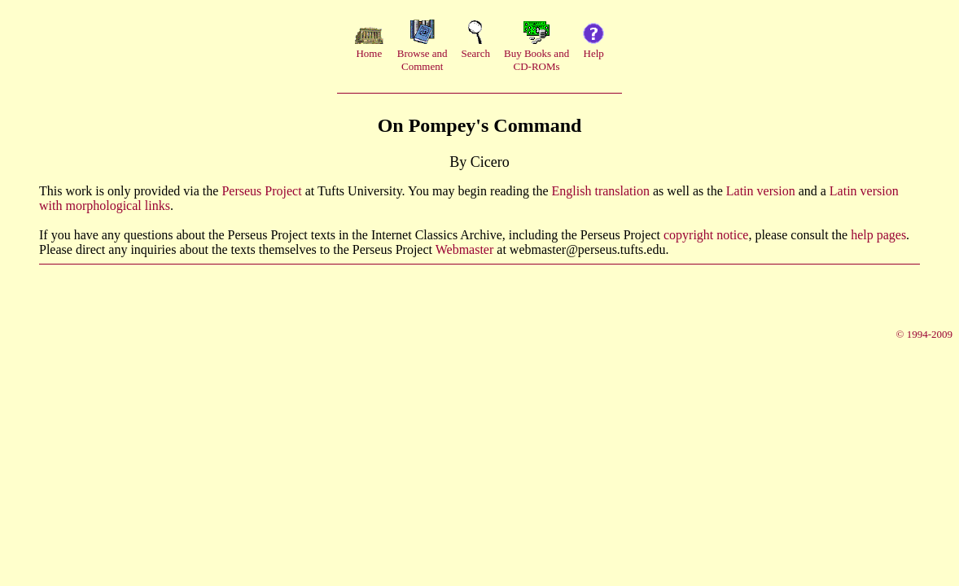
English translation (601, 191)
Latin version (760, 191)
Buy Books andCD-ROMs (536, 59)
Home (369, 53)
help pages (878, 235)
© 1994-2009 (924, 334)
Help (594, 53)
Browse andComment (422, 59)
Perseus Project (261, 191)
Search (476, 53)
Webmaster (465, 249)
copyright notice (705, 235)
